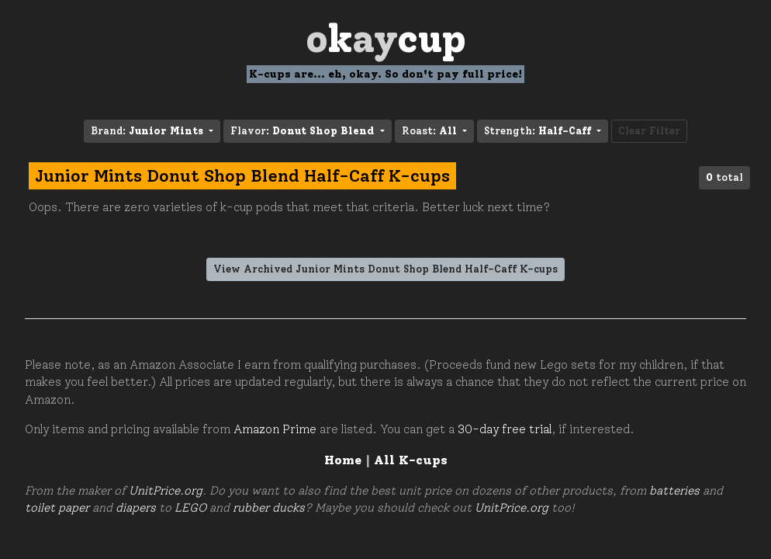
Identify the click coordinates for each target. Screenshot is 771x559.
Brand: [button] (148, 131)
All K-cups (411, 460)
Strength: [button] (539, 131)
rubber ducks (269, 508)
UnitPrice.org (165, 491)
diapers (136, 508)
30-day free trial (504, 429)
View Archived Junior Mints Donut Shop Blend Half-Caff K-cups (385, 269)
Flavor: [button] (303, 131)
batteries (674, 491)
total (724, 177)
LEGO (190, 508)
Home (342, 460)
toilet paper (57, 508)
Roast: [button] (431, 131)
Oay (386, 38)
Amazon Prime (274, 429)
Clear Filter (649, 131)
